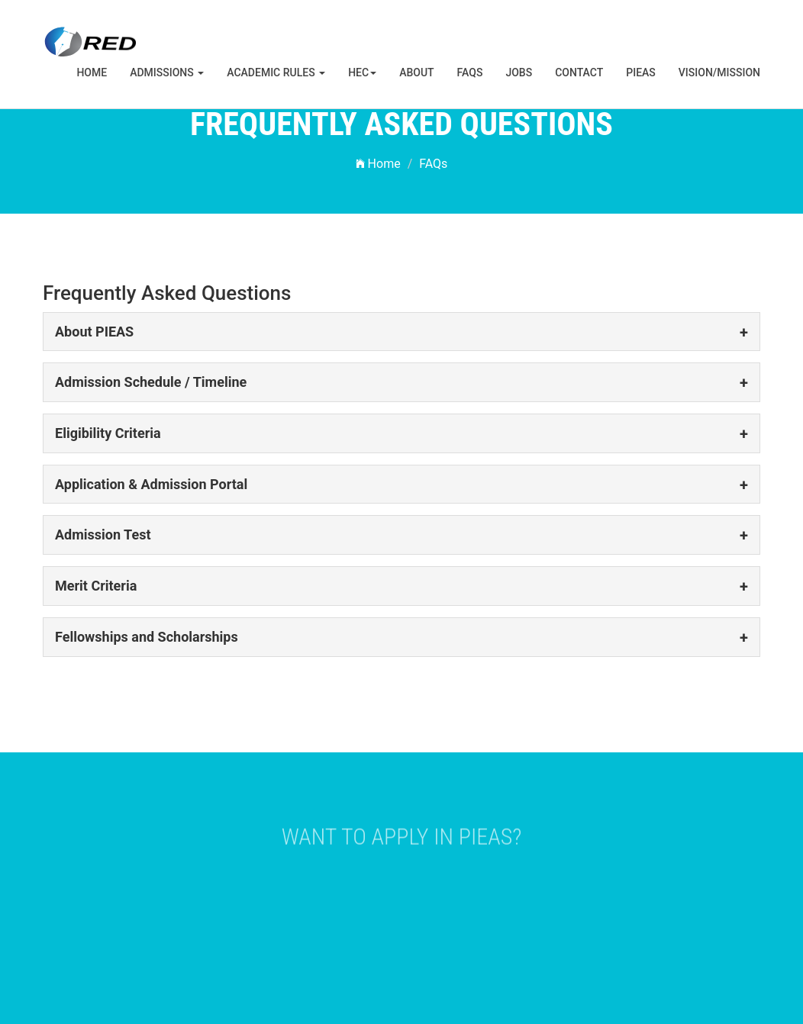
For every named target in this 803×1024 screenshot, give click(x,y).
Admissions (167, 72)
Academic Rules (276, 72)
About (416, 72)
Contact (579, 72)
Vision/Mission (719, 72)
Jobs (518, 72)
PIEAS (641, 72)
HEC (362, 72)
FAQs (470, 72)
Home (91, 72)
